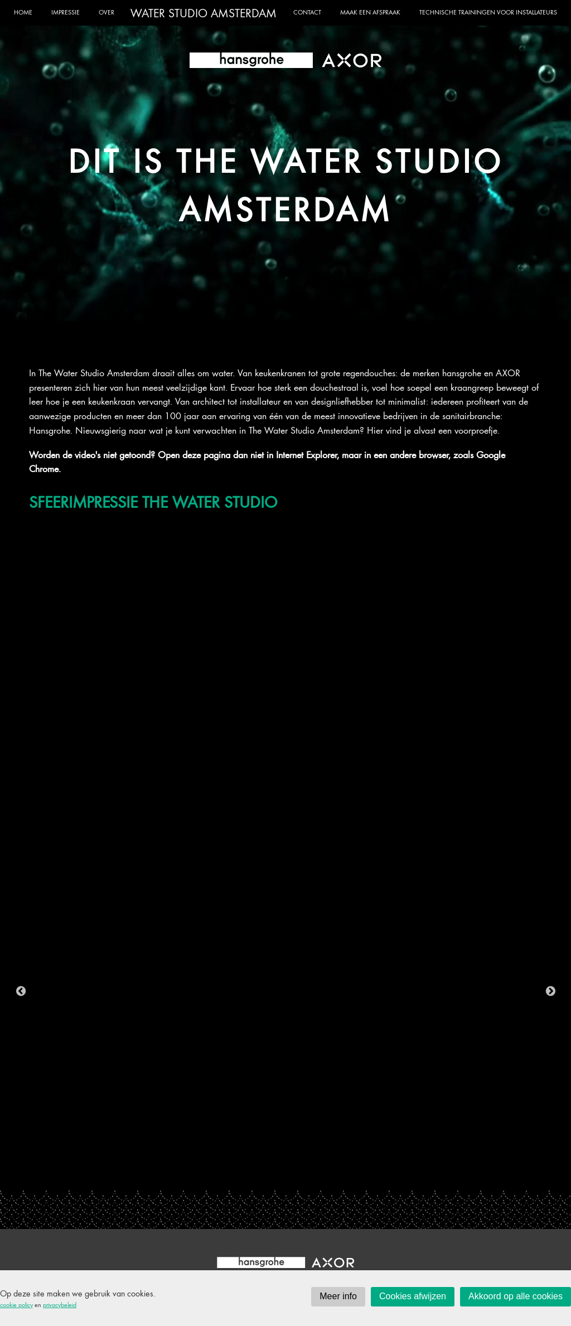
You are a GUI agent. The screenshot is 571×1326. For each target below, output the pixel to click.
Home (23, 12)
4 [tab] (210, 1170)
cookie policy (16, 1304)
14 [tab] (377, 1170)
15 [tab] (394, 1170)
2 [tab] (176, 1170)
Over (106, 12)
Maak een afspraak (370, 12)
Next (550, 991)
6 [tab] (243, 1170)
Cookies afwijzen (412, 1296)
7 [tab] (260, 1170)
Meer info (338, 1296)
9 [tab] (293, 1170)
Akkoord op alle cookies (515, 1296)
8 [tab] (277, 1170)
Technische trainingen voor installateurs (488, 12)
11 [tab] (327, 1170)
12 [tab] (344, 1170)
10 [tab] (310, 1170)
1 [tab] (160, 1170)
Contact (307, 12)
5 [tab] (227, 1170)
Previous (20, 991)
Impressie (65, 12)
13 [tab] (360, 1170)
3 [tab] (193, 1170)
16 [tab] (411, 1170)
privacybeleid (59, 1304)
